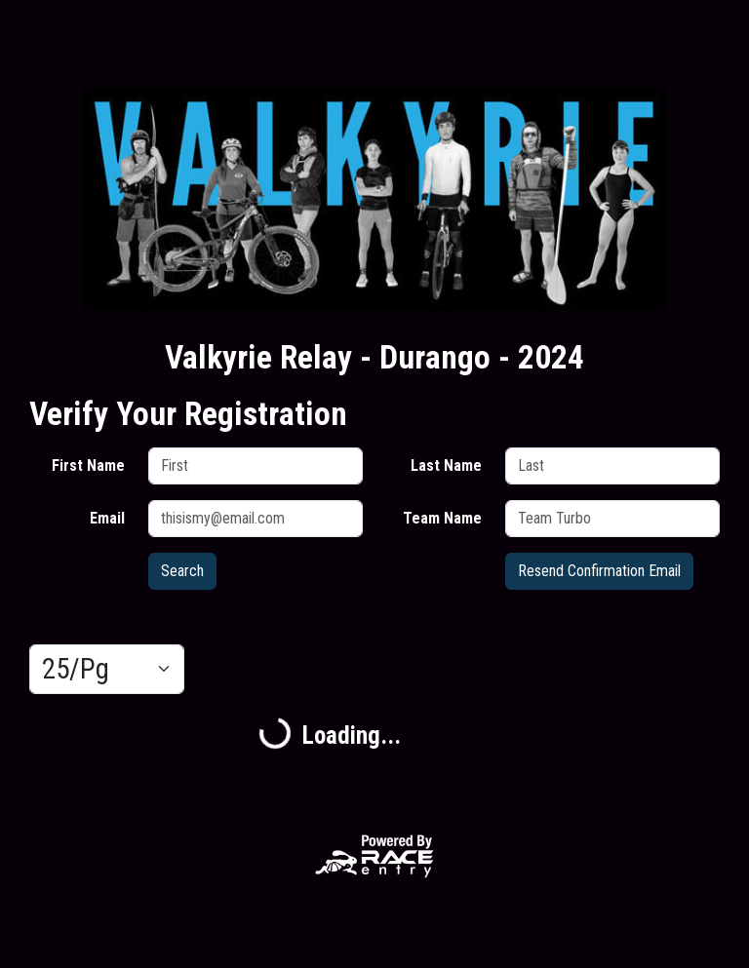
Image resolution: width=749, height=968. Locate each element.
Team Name (442, 518)
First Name (88, 465)
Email (107, 518)
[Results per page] (106, 669)
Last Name (446, 465)
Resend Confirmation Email (599, 570)
